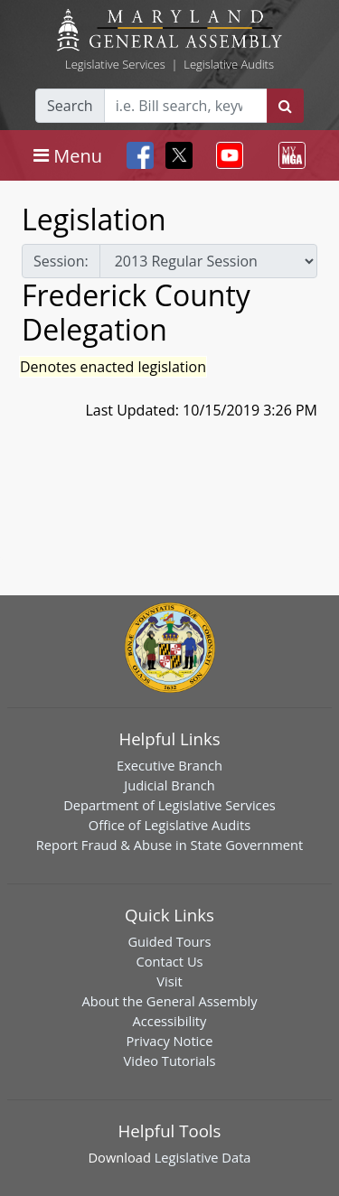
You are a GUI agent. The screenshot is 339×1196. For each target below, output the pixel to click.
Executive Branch (169, 765)
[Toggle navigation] (68, 155)
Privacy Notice (169, 1041)
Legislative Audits (229, 64)
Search (70, 106)
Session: (61, 261)
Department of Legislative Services (169, 805)
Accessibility (170, 1021)
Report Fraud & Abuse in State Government (169, 845)
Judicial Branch (169, 785)
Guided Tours (169, 941)
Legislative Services (115, 64)
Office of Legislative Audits (169, 825)
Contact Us (169, 961)
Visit (169, 981)
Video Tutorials (170, 1060)
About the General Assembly (169, 1001)
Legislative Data (203, 1157)
